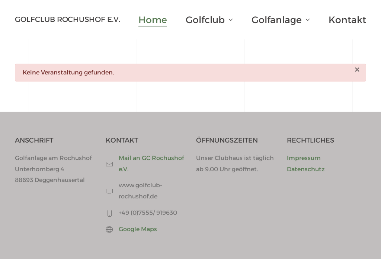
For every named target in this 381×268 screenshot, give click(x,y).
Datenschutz (306, 169)
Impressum (304, 158)
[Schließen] (357, 69)
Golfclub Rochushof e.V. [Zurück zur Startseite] (67, 19)
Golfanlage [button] (281, 19)
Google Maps (138, 229)
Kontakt (347, 19)
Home (152, 19)
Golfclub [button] (209, 19)
